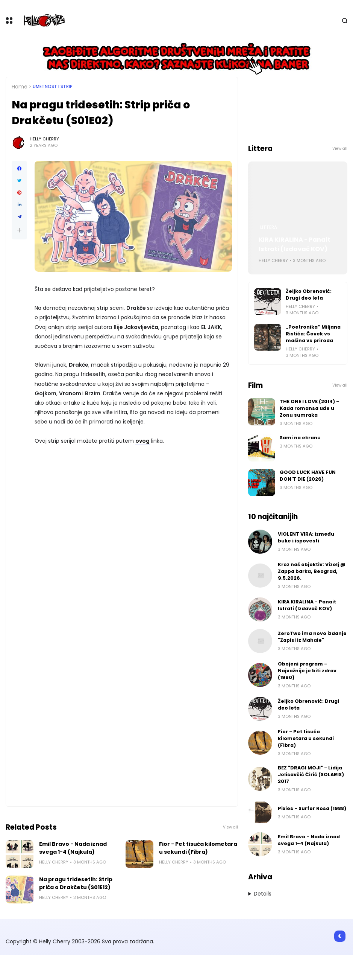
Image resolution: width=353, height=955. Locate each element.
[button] (19, 230)
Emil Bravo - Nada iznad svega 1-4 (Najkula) (73, 848)
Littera (268, 227)
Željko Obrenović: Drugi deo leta (309, 294)
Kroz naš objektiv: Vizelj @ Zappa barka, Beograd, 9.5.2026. (311, 571)
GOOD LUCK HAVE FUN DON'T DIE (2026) (308, 475)
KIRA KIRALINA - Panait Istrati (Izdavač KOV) (294, 244)
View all (230, 827)
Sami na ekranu (300, 437)
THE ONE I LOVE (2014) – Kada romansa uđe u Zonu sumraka (309, 408)
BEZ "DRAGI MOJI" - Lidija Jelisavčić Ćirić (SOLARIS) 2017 (311, 774)
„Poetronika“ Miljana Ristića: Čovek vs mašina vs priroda (313, 334)
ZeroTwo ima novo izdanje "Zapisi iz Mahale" (312, 636)
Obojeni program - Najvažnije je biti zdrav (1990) (307, 671)
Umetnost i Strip (53, 87)
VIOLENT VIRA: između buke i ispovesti (306, 537)
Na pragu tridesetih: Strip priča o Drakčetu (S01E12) (75, 883)
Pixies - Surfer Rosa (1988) (312, 808)
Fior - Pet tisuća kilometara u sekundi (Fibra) (198, 848)
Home (19, 86)
